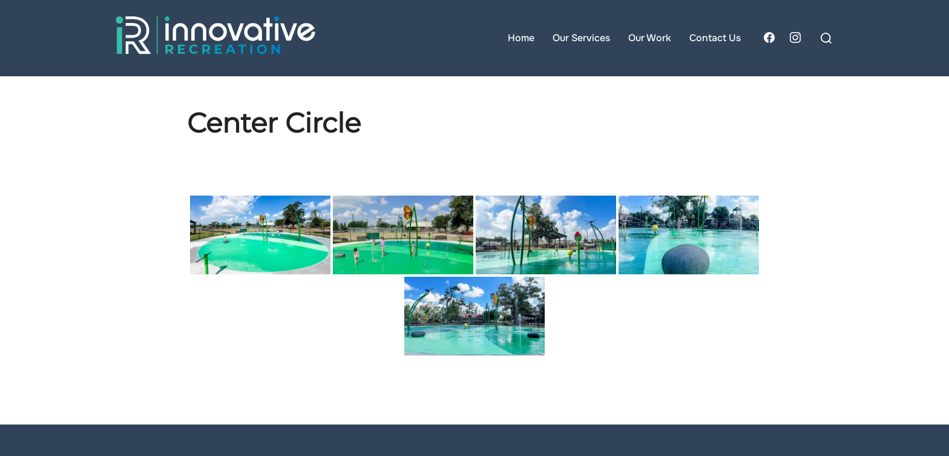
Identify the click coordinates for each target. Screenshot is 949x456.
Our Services (581, 37)
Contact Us (715, 37)
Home (521, 37)
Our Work (649, 37)
